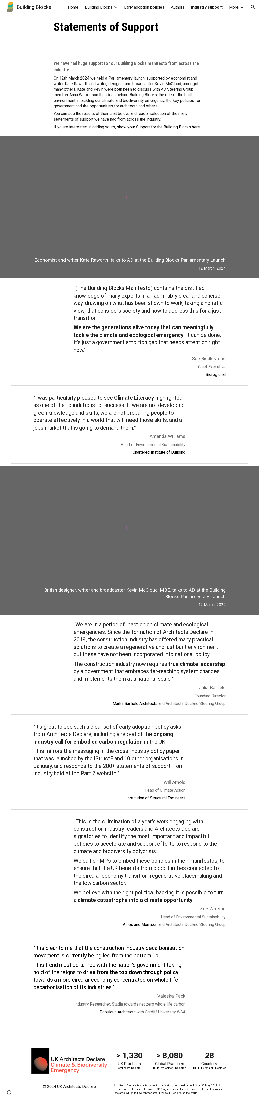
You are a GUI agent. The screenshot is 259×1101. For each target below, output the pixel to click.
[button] (253, 7)
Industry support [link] (207, 7)
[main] (130, 27)
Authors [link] (178, 7)
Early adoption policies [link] (144, 7)
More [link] (234, 7)
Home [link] (73, 7)
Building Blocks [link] (98, 7)
